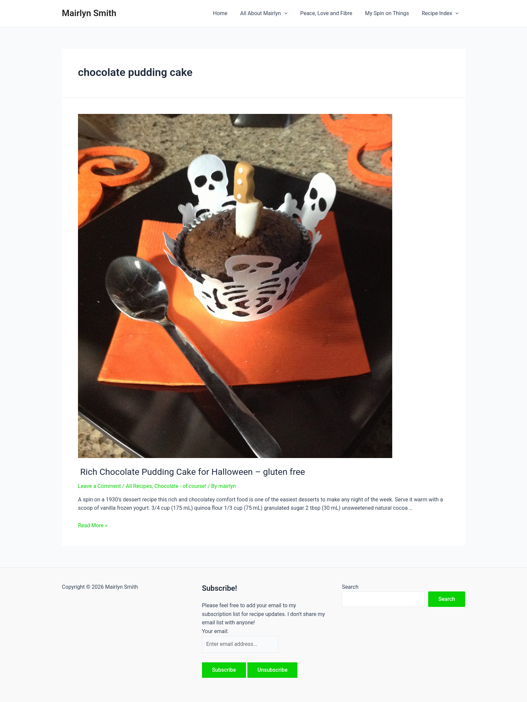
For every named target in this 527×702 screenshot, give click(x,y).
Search (350, 586)
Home (229, 13)
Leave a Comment (99, 486)
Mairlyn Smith (89, 13)
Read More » (93, 525)
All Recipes (139, 486)
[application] (291, 13)
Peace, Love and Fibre (331, 13)
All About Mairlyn (271, 13)
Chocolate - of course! (181, 486)
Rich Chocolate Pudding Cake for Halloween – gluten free (190, 471)
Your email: (215, 631)
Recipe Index (441, 13)
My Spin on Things (390, 13)
